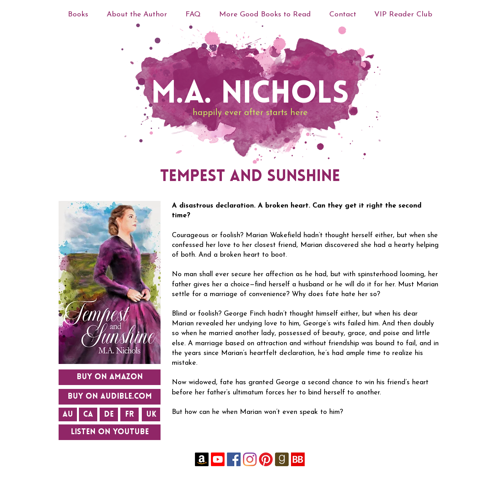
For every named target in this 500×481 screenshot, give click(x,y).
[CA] (88, 414)
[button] (136, 14)
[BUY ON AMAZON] (110, 377)
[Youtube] (218, 459)
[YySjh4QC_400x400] (298, 459)
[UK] (151, 414)
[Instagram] (250, 459)
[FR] (129, 414)
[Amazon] (202, 459)
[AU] (68, 414)
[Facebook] (234, 459)
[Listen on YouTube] (110, 432)
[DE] (109, 414)
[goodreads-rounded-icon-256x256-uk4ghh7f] (282, 459)
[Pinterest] (266, 459)
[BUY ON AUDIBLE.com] (110, 397)
